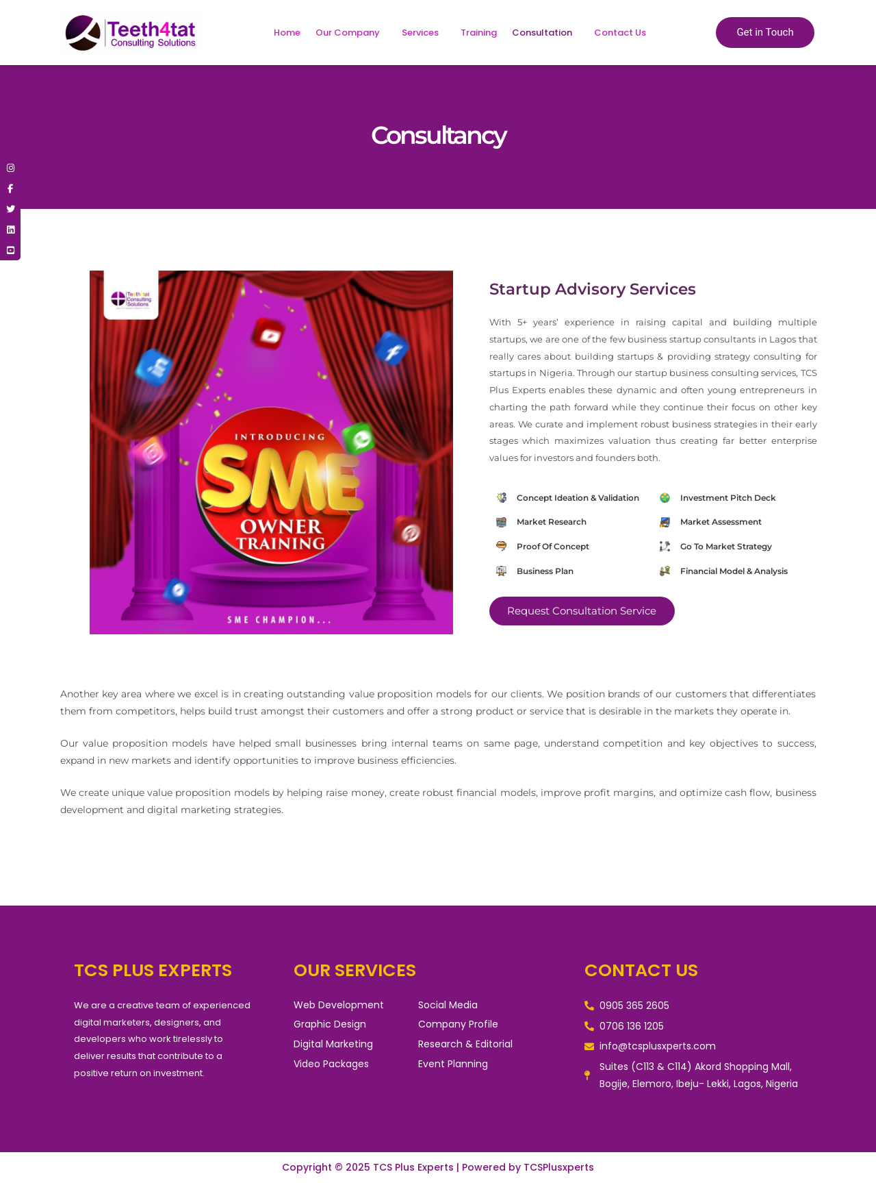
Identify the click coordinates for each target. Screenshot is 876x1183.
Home (287, 32)
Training (479, 32)
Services (420, 32)
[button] (351, 32)
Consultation (542, 32)
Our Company (347, 32)
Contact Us (620, 32)
